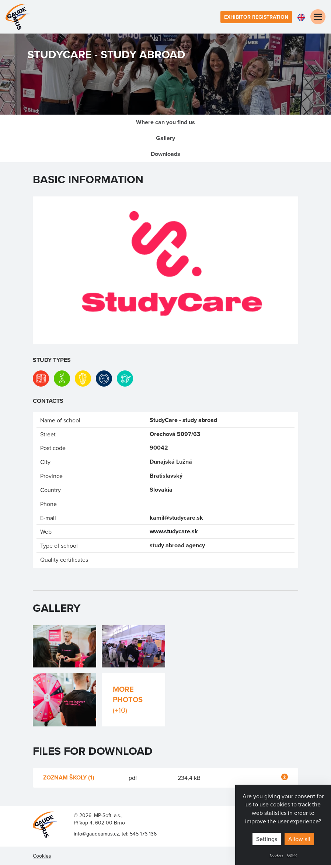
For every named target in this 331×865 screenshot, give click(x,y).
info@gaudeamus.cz (96, 833)
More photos (133, 700)
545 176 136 (143, 833)
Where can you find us (165, 122)
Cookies (276, 855)
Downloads (165, 154)
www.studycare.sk (174, 531)
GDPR (292, 855)
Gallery (165, 138)
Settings (266, 839)
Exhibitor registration (256, 17)
